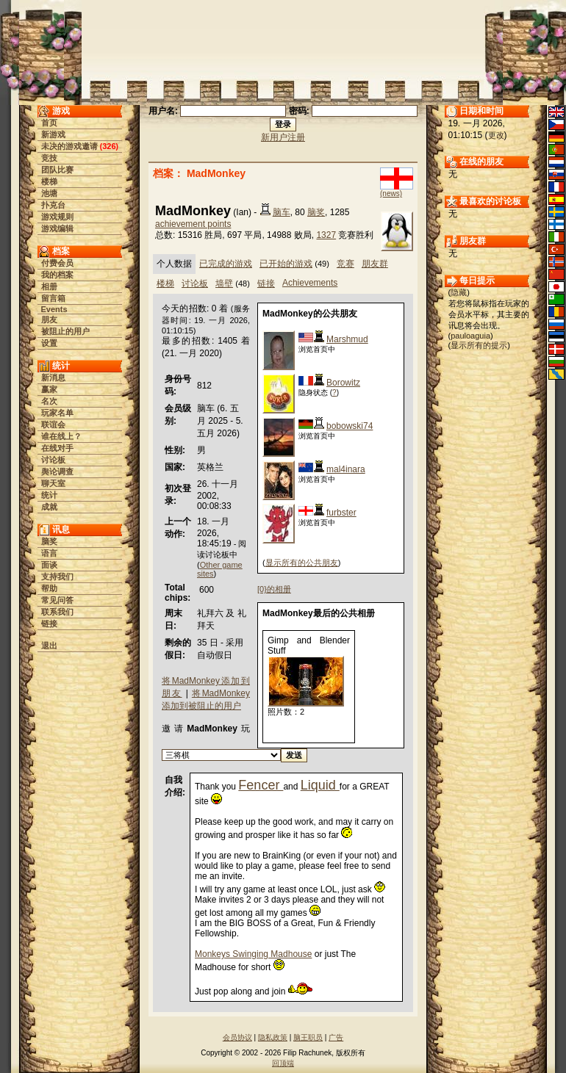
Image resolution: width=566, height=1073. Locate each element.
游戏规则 (57, 216)
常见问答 (57, 600)
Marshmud (347, 339)
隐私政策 (272, 1037)
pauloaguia (470, 335)
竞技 (49, 157)
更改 (496, 135)
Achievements (309, 283)
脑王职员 (308, 1037)
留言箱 (53, 298)
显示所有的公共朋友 (301, 562)
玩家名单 (57, 412)
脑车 (281, 212)
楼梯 (49, 181)
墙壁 (224, 283)
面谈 (49, 564)
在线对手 (57, 448)
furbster (341, 512)
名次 (49, 401)
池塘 (49, 193)
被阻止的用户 (65, 331)
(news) (391, 193)
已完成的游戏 (225, 264)
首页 (49, 122)
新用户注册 (283, 137)
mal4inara (345, 469)
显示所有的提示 (479, 345)
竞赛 (345, 264)
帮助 (49, 588)
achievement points (193, 224)
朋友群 (375, 264)
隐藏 (459, 292)
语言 (49, 553)
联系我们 (57, 611)
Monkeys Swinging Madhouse (253, 954)
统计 (49, 495)
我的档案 (57, 274)
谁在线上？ (61, 436)
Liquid (320, 785)
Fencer (260, 785)
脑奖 (49, 541)
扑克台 (53, 204)
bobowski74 (349, 426)
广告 (336, 1037)
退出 (49, 645)
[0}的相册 (274, 589)
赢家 (49, 389)
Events (54, 309)
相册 (49, 286)
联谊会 (53, 424)
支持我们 (57, 576)
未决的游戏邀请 (69, 146)
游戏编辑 (57, 228)
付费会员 (57, 263)
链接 (49, 623)
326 (108, 146)
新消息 (53, 377)
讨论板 (53, 459)
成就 (49, 506)
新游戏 (53, 134)
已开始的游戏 (285, 264)
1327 (326, 235)
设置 (49, 343)
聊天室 (53, 483)
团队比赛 (57, 169)
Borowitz (343, 382)
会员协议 (237, 1037)
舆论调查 (57, 471)
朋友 (49, 319)
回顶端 (283, 1063)
